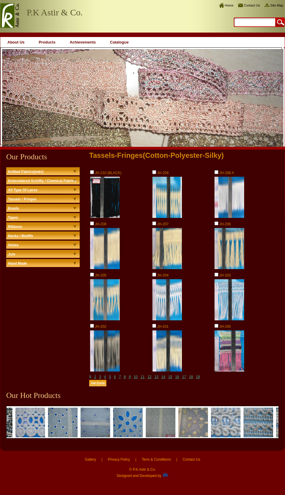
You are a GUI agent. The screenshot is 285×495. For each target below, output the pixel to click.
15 (170, 377)
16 (177, 377)
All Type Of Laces (23, 190)
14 (163, 377)
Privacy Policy (119, 459)
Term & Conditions (156, 459)
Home (229, 5)
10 (135, 377)
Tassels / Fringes (22, 199)
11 (143, 377)
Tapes (13, 218)
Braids (13, 208)
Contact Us (252, 5)
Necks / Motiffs (20, 236)
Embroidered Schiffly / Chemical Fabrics (42, 181)
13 (156, 377)
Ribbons (15, 227)
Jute (11, 254)
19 (198, 377)
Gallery (90, 459)
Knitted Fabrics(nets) (26, 172)
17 (184, 377)
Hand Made (17, 263)
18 (191, 377)
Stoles (13, 245)
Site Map (276, 5)
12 (149, 377)
